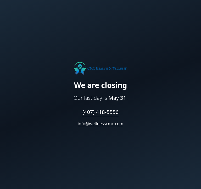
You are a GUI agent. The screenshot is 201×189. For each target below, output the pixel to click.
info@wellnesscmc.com (101, 124)
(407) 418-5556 (100, 112)
